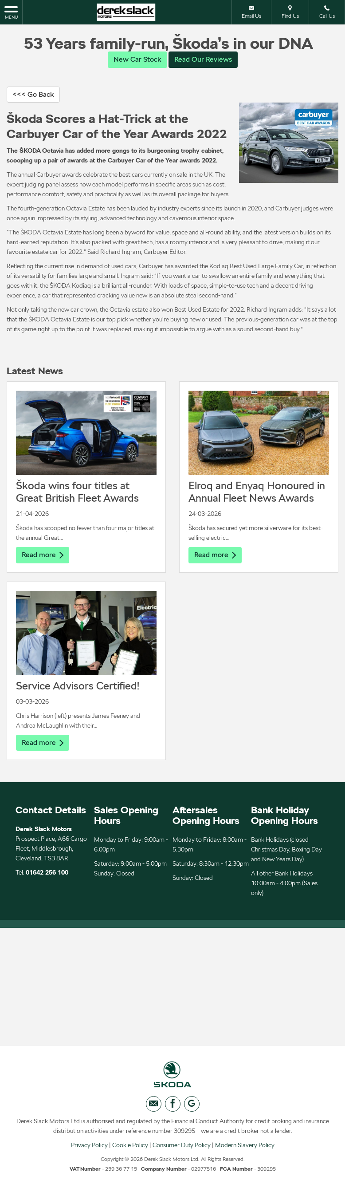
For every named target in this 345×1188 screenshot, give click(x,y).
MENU (11, 12)
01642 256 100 (47, 872)
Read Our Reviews (203, 59)
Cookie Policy (130, 1145)
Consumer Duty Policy (182, 1145)
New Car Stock (137, 59)
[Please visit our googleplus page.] (192, 1105)
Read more (42, 554)
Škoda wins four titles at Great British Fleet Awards (77, 491)
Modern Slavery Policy (244, 1145)
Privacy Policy (89, 1145)
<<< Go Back (33, 94)
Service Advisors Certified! (77, 685)
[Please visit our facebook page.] (172, 1105)
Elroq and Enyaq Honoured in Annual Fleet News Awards (256, 491)
